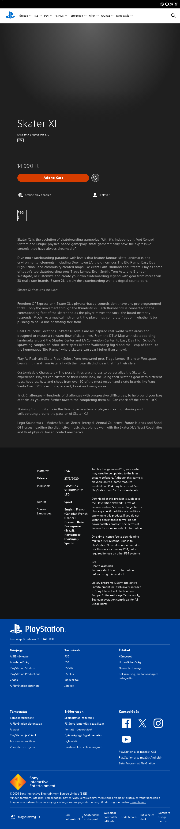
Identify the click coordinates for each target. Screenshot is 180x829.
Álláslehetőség (19, 662)
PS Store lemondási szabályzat (84, 724)
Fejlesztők (70, 741)
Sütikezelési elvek (147, 817)
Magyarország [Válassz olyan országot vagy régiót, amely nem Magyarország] (26, 817)
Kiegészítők (71, 680)
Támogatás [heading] (18, 711)
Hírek (92, 16)
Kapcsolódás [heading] (129, 711)
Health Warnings (102, 566)
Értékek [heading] (125, 650)
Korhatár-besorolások (78, 729)
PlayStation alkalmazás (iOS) (137, 752)
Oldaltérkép (128, 817)
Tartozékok (76, 16)
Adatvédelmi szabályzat (92, 817)
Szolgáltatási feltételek (79, 718)
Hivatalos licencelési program (83, 747)
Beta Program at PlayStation (137, 763)
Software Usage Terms (164, 817)
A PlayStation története (25, 686)
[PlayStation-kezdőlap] (10, 16)
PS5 (36, 16)
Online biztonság (130, 668)
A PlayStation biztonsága (26, 724)
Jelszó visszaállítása (23, 741)
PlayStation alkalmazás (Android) (140, 757)
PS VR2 (68, 668)
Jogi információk (73, 817)
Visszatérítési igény (22, 747)
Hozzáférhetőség (130, 662)
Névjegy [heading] (16, 650)
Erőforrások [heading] (73, 711)
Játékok (23, 16)
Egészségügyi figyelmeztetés (83, 735)
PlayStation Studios (22, 668)
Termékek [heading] (72, 650)
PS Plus (59, 16)
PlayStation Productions (25, 674)
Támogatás (122, 16)
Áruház (105, 16)
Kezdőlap (16, 639)
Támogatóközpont (22, 718)
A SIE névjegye (19, 656)
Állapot (14, 729)
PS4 (46, 16)
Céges (14, 680)
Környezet (125, 656)
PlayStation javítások (23, 735)
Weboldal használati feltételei (110, 817)
